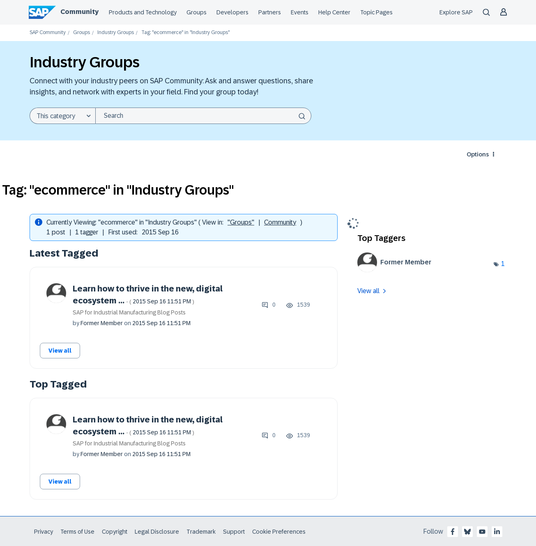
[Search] (203, 116)
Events (299, 12)
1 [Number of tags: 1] (503, 263)
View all (59, 350)
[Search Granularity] (62, 116)
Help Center (334, 12)
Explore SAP (456, 12)
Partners (269, 12)
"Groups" (241, 222)
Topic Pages (376, 12)
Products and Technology (143, 12)
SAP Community (48, 32)
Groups (196, 12)
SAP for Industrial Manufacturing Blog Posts (129, 312)
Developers (232, 12)
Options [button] (478, 154)
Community (79, 11)
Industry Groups (115, 32)
